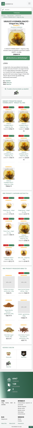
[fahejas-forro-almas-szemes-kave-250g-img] (9, 282)
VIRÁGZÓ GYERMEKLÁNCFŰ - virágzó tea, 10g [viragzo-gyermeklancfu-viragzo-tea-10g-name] (9, 154)
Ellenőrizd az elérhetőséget (16, 58)
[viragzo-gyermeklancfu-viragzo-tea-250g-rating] (24, 138)
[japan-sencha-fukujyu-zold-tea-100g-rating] (24, 275)
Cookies (20, 421)
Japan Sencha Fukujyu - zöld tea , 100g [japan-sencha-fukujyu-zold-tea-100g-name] (24, 290)
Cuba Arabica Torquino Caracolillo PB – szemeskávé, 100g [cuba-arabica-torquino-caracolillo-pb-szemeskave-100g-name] (23, 336)
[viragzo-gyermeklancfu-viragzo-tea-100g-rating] (24, 110)
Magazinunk (4, 419)
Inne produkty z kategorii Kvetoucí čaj (15, 193)
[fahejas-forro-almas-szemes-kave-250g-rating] (9, 275)
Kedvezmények (21, 414)
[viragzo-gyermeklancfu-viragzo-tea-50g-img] (9, 116)
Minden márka (21, 408)
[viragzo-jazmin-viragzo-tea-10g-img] (9, 205)
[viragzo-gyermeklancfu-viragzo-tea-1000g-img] (9, 174)
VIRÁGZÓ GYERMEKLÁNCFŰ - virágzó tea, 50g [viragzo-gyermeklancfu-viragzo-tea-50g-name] (9, 125)
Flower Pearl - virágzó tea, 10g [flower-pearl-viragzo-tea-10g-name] (8, 232)
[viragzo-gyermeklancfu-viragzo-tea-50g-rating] (9, 110)
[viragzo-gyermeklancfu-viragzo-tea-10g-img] (9, 145)
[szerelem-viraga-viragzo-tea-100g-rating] (9, 248)
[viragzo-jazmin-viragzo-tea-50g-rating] (24, 200)
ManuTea (8, 84)
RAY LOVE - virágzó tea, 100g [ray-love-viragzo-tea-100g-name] (24, 258)
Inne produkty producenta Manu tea (15, 268)
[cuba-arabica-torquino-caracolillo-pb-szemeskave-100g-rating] (24, 325)
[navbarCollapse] (29, 3)
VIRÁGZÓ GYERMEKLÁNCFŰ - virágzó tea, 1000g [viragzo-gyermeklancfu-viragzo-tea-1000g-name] (9, 182)
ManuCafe (12, 423)
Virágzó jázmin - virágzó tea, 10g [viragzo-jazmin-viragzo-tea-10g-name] (9, 211)
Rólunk (19, 419)
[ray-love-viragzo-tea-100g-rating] (24, 248)
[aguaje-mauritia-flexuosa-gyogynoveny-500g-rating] (9, 300)
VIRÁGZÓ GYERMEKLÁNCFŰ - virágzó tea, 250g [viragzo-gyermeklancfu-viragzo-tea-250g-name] (24, 154)
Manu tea (9, 82)
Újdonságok (21, 412)
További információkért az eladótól (16, 91)
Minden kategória (22, 406)
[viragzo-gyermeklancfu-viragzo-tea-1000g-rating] (9, 167)
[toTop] (31, 427)
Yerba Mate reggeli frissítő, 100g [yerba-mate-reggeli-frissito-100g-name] (8, 335)
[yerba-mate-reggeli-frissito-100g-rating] (9, 325)
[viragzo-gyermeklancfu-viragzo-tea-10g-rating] (9, 138)
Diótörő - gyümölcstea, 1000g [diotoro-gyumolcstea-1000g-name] (23, 315)
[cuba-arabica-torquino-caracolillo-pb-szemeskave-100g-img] (24, 330)
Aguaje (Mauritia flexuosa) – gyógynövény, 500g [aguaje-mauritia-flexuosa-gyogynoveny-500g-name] (8, 312)
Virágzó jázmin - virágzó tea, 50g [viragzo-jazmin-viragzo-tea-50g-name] (24, 211)
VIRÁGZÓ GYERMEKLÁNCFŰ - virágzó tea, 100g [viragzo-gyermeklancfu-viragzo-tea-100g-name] (24, 125)
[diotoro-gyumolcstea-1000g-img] (24, 307)
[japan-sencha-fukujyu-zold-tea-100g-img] (24, 282)
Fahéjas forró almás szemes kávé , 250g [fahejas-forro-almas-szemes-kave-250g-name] (9, 290)
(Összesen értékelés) (16, 27)
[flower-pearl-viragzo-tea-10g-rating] (9, 221)
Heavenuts (21, 423)
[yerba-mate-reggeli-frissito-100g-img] (9, 330)
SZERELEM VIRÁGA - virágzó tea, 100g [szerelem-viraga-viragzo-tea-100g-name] (9, 258)
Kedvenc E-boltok (8, 347)
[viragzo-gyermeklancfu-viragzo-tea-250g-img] (24, 145)
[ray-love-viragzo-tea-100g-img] (24, 252)
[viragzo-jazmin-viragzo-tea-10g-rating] (9, 200)
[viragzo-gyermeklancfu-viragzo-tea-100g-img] (24, 116)
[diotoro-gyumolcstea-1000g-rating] (24, 300)
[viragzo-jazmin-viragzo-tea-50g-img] (24, 205)
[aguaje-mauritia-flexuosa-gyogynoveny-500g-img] (9, 305)
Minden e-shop (21, 410)
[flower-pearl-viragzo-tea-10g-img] (9, 226)
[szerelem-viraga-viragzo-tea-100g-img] (9, 252)
